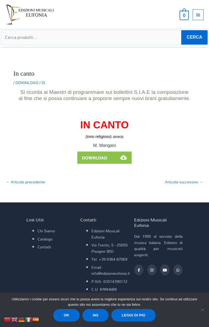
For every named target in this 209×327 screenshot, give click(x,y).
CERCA (194, 37)
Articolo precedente (25, 182)
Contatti (44, 247)
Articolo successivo (184, 182)
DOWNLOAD (27, 82)
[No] (202, 310)
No (96, 315)
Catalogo (45, 239)
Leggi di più (133, 315)
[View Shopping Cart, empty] (184, 14)
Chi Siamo (46, 231)
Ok (66, 315)
